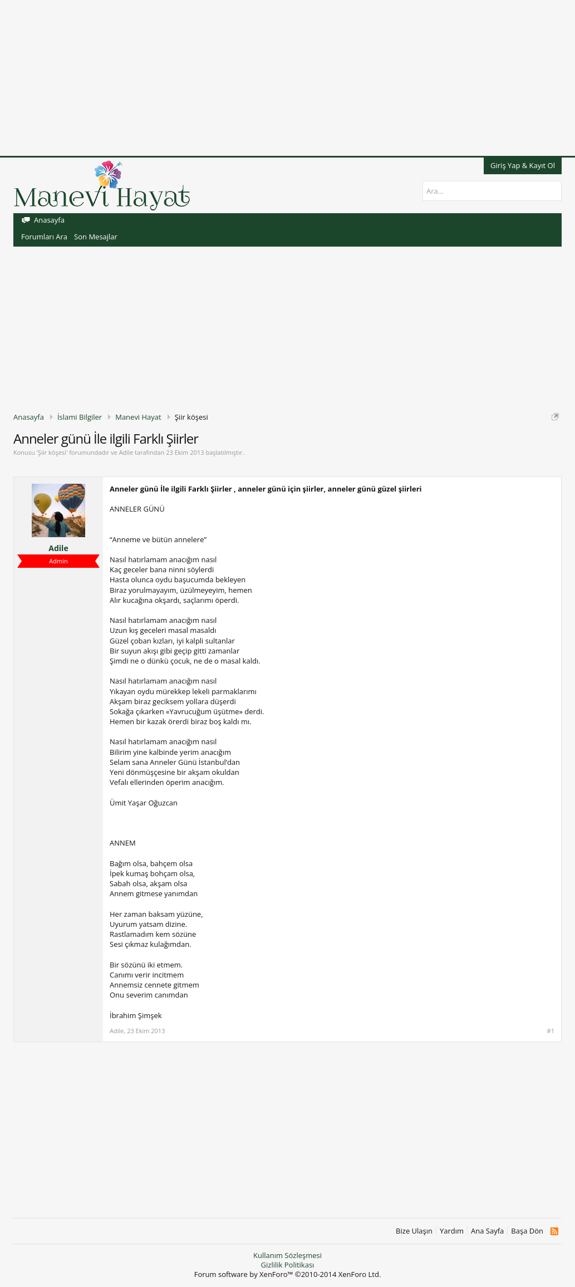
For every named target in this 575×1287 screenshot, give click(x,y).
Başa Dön (527, 1231)
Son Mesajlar (95, 237)
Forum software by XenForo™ (287, 1274)
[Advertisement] (287, 78)
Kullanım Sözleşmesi (287, 1255)
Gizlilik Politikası (287, 1265)
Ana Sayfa (487, 1231)
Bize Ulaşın (414, 1231)
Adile (126, 452)
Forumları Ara (44, 237)
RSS (554, 1231)
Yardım (452, 1231)
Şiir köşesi (52, 452)
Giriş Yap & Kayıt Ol (522, 165)
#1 (550, 1031)
